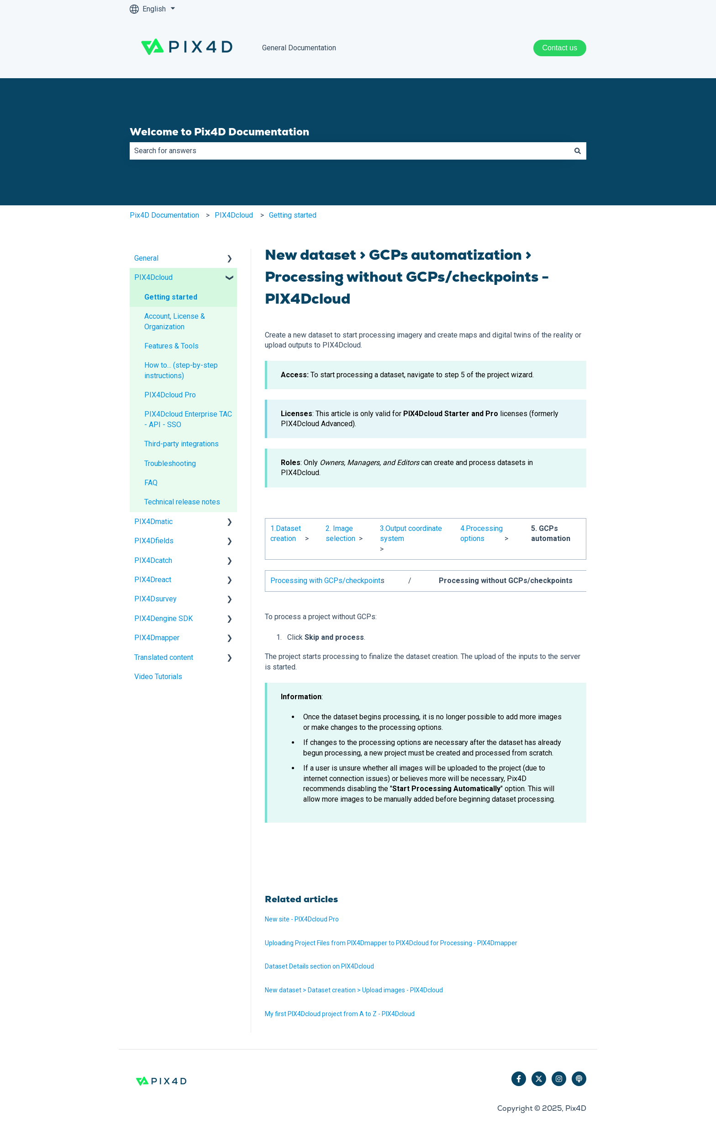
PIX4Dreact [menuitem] (152, 579)
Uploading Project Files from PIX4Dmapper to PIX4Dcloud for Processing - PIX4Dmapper (391, 943)
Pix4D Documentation (164, 215)
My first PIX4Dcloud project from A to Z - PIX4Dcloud (340, 1013)
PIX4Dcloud (234, 215)
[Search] (577, 151)
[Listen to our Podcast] (579, 1078)
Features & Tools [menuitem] (171, 346)
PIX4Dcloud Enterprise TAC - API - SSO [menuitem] (188, 419)
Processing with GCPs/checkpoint (325, 580)
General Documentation (299, 47)
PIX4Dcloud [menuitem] (153, 277)
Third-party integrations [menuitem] (181, 443)
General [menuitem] (146, 258)
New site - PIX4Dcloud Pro (302, 919)
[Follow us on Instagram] (559, 1078)
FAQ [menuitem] (151, 482)
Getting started (292, 215)
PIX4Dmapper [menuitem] (156, 637)
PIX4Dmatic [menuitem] (153, 521)
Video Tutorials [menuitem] (158, 676)
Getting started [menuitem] (170, 297)
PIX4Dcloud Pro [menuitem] (170, 395)
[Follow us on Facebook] (518, 1078)
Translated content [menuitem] (163, 657)
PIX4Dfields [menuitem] (154, 540)
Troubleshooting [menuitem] (170, 463)
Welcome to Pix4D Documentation (219, 132)
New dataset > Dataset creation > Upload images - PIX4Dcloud (354, 990)
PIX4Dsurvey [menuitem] (155, 598)
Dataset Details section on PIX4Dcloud (319, 966)
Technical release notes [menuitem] (182, 502)
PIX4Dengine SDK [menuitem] (163, 618)
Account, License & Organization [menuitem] (174, 321)
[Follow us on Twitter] (539, 1078)
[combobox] (349, 151)
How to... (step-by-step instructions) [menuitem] (181, 370)
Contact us (559, 48)
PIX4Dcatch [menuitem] (153, 560)
